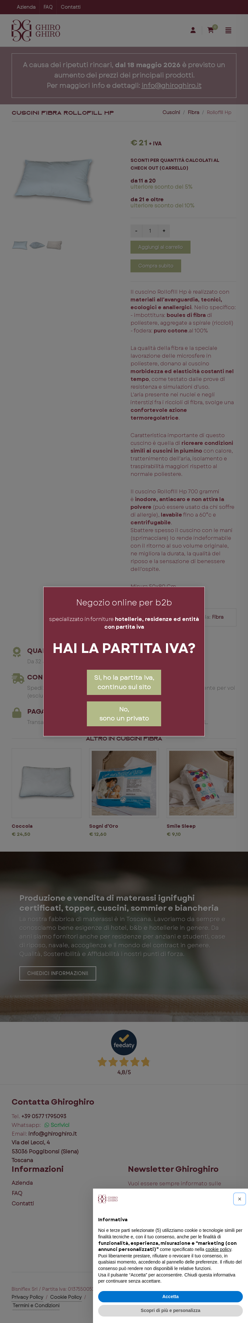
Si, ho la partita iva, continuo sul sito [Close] (124, 682)
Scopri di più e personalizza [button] (170, 1310)
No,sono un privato (124, 714)
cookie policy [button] (218, 1249)
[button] (239, 1199)
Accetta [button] (170, 1296)
